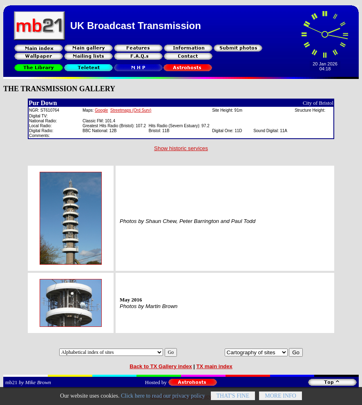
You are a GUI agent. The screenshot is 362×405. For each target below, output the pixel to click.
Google (101, 110)
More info (280, 399)
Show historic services (181, 148)
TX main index (214, 366)
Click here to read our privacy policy (163, 399)
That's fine (233, 399)
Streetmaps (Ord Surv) (131, 110)
